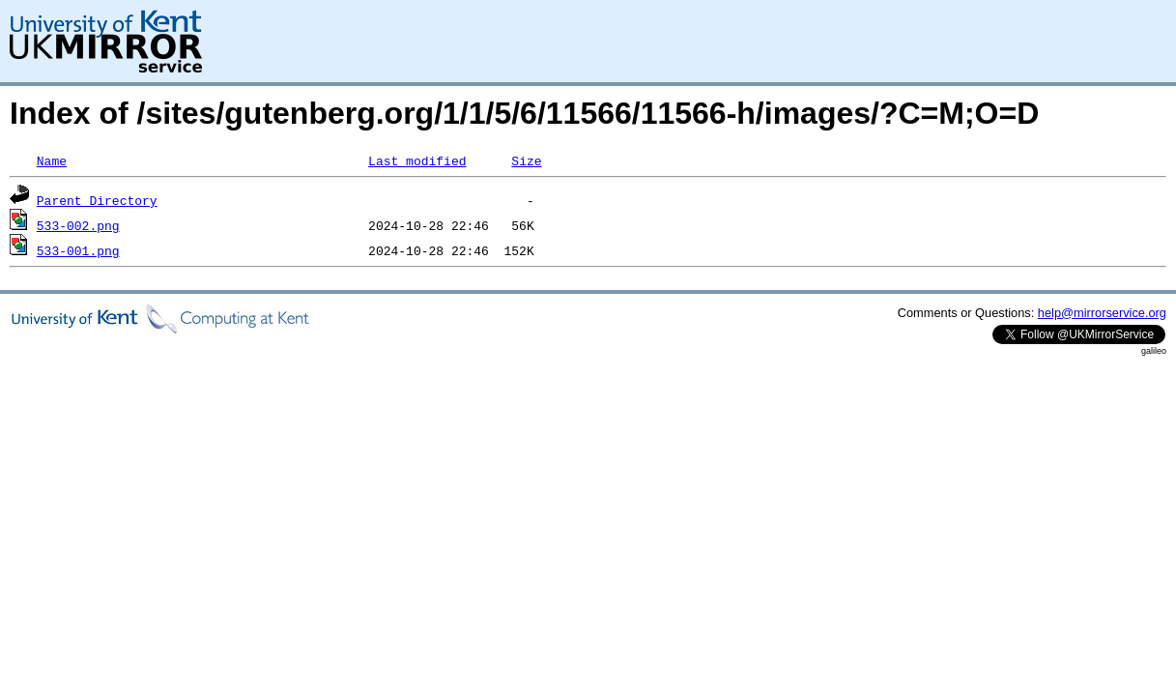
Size (526, 160)
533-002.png (78, 225)
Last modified (417, 160)
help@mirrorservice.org (1102, 312)
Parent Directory (97, 200)
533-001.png (78, 250)
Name (52, 160)
